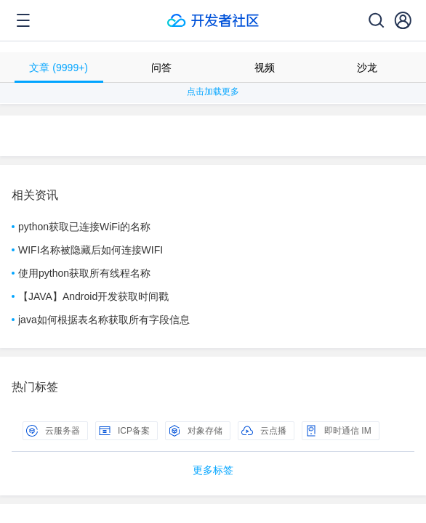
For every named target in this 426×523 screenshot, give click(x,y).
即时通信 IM (338, 431)
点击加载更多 (213, 91)
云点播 (263, 431)
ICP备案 (124, 431)
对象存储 (195, 431)
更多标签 (213, 470)
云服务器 (53, 431)
